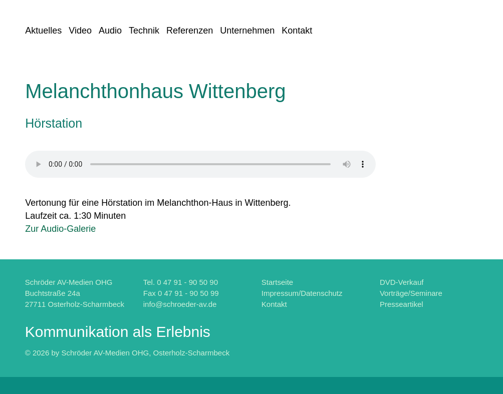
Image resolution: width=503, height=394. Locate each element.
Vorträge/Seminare (411, 293)
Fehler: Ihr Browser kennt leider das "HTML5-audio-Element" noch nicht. (200, 164)
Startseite (277, 282)
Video (80, 31)
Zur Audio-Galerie (60, 229)
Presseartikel (401, 304)
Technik (144, 31)
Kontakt (297, 31)
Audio (110, 31)
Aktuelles (43, 31)
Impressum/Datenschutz (302, 293)
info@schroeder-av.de (180, 304)
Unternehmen (247, 31)
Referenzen (189, 31)
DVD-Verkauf (402, 282)
